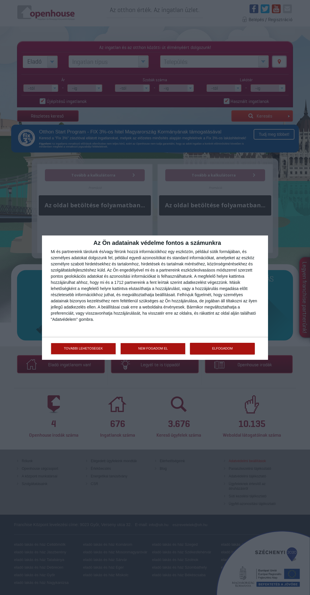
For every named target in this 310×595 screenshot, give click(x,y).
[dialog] (155, 297)
